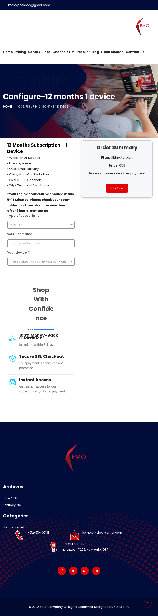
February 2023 (13, 505)
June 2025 (10, 498)
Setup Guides (39, 52)
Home (8, 52)
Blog (95, 52)
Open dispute (112, 52)
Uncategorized (13, 527)
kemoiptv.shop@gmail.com (26, 5)
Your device (17, 252)
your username (19, 234)
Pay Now (116, 188)
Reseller (83, 52)
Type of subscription (24, 216)
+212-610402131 (38, 533)
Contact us (135, 52)
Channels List (64, 52)
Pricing (20, 52)
